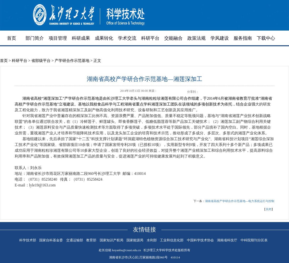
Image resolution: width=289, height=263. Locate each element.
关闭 (268, 209)
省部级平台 (41, 61)
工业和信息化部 (172, 240)
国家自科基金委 (51, 240)
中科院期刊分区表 (254, 240)
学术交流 (127, 38)
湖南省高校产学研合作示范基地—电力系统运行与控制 (239, 201)
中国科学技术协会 (200, 240)
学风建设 (219, 38)
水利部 (152, 240)
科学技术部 (27, 240)
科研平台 (150, 38)
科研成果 (81, 38)
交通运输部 (74, 240)
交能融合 (173, 38)
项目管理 (58, 38)
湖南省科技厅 (227, 240)
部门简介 (35, 38)
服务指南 (243, 38)
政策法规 (196, 38)
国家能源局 (134, 240)
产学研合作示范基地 (72, 61)
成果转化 (104, 38)
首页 (11, 38)
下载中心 (266, 38)
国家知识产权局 (111, 240)
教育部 (91, 240)
